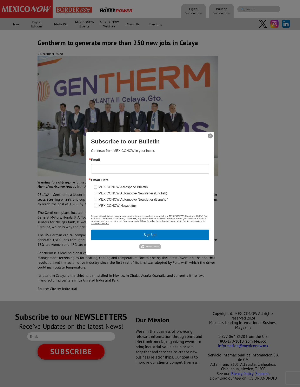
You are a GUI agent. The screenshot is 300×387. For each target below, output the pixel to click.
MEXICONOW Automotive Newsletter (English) (133, 193)
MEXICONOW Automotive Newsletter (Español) (133, 199)
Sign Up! (150, 234)
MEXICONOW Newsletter (117, 205)
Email (95, 159)
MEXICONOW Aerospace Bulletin (123, 187)
